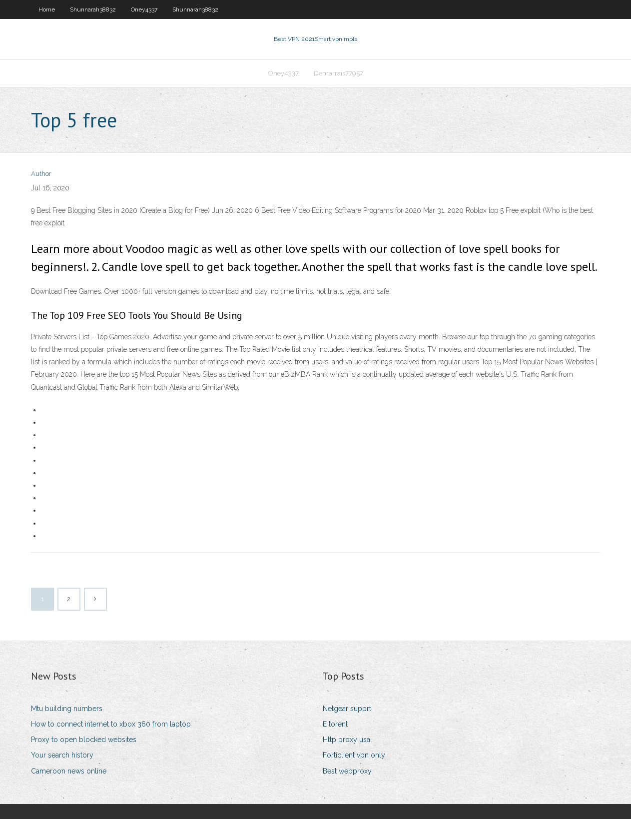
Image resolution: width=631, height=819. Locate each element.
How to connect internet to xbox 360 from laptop (111, 724)
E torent (335, 724)
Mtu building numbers (66, 709)
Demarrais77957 (338, 73)
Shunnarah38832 (93, 9)
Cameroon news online (68, 771)
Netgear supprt (347, 709)
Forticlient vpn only (354, 755)
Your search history (62, 755)
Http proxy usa (346, 740)
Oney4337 (144, 9)
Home (46, 9)
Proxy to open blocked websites (83, 740)
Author (41, 173)
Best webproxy (347, 771)
